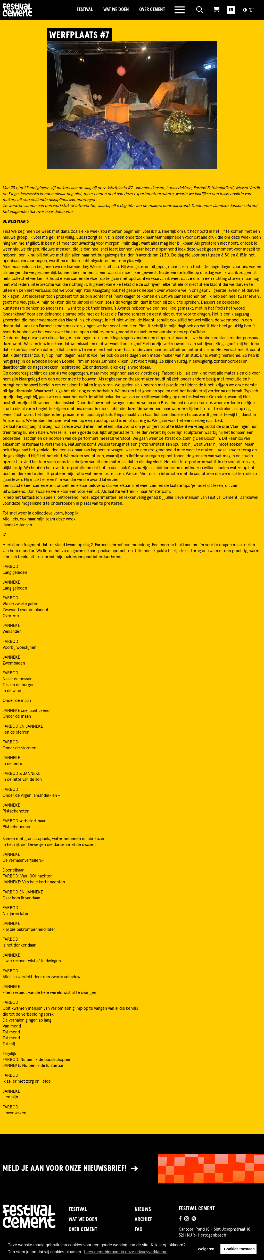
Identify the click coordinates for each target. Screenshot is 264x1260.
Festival (85, 9)
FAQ (139, 1229)
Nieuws (143, 1209)
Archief (143, 1219)
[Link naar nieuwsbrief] (132, 1169)
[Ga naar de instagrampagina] (186, 1219)
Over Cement (152, 9)
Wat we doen (116, 9)
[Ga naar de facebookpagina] (180, 1219)
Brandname (36, 9)
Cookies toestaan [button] (239, 1249)
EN (231, 10)
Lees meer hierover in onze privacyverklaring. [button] (125, 1252)
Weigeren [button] (206, 1249)
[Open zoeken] (199, 9)
